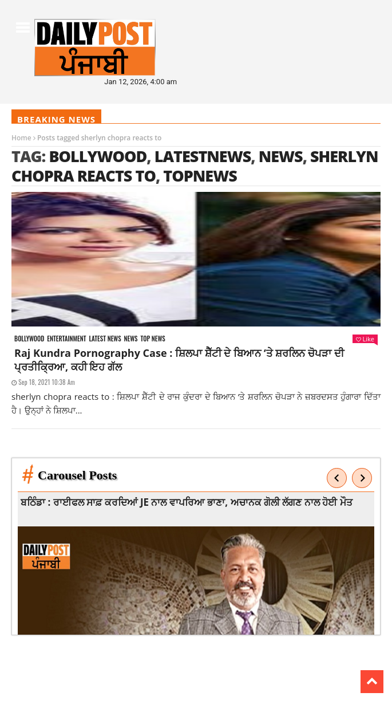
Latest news (105, 339)
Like (365, 339)
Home (21, 138)
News (131, 339)
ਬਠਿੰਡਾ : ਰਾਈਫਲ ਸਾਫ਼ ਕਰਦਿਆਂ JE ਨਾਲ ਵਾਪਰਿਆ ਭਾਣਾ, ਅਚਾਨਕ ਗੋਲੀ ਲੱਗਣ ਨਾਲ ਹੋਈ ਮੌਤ (187, 502)
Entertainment (66, 339)
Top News (153, 339)
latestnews (203, 156)
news (281, 156)
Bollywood (97, 156)
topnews (200, 175)
